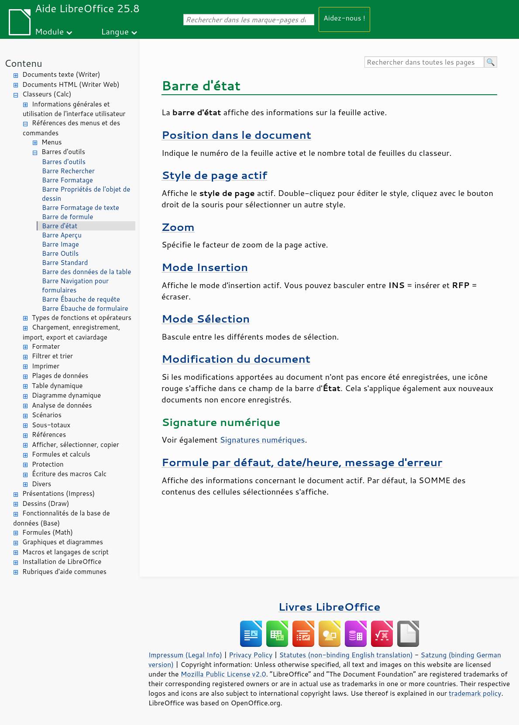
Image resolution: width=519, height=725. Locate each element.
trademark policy (475, 693)
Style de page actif (214, 174)
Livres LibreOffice (329, 606)
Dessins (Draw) (45, 503)
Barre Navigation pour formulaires (75, 285)
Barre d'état (59, 225)
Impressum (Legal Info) (185, 655)
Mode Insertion (205, 267)
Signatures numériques (262, 439)
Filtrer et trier (52, 356)
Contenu (23, 63)
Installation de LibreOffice (61, 561)
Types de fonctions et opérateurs (81, 317)
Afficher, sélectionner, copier (75, 444)
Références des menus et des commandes (71, 127)
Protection (48, 464)
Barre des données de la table (86, 271)
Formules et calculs (61, 454)
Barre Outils (60, 253)
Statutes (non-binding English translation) (345, 655)
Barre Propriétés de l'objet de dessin (86, 194)
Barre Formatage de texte (80, 207)
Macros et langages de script (65, 552)
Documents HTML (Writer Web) (71, 84)
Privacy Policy (250, 655)
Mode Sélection (206, 318)
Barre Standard (65, 262)
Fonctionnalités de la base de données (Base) (61, 518)
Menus (51, 142)
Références (49, 434)
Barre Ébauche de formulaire (85, 308)
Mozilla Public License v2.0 (223, 674)
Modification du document (236, 358)
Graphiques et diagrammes (62, 541)
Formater (46, 346)
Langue (115, 31)
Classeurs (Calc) (46, 94)
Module (49, 31)
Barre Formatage (67, 180)
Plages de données (60, 375)
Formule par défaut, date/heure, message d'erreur (302, 462)
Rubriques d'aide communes (64, 571)
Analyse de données (62, 405)
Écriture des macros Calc (69, 473)
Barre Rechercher (68, 170)
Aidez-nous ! (344, 18)
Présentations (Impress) (58, 493)
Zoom (178, 226)
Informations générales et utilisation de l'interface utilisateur (74, 109)
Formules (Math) (47, 532)
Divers (41, 483)
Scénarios (47, 414)
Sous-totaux (51, 425)
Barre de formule (67, 216)
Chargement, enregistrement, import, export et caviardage (71, 332)
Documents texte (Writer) (61, 74)
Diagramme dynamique (66, 395)
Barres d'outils (63, 151)
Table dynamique (57, 385)
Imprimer (45, 366)
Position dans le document (236, 134)
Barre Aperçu (62, 235)
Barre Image (60, 244)
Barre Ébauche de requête (81, 299)
